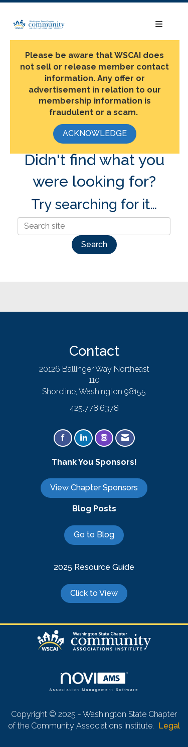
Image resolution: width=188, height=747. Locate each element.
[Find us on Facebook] (63, 438)
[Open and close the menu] (119, 25)
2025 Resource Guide (94, 567)
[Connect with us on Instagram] (104, 438)
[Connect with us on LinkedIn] (83, 438)
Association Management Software (93, 681)
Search (94, 244)
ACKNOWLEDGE (95, 133)
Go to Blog (94, 534)
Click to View (94, 593)
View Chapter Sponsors (94, 487)
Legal (169, 725)
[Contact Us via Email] (125, 438)
